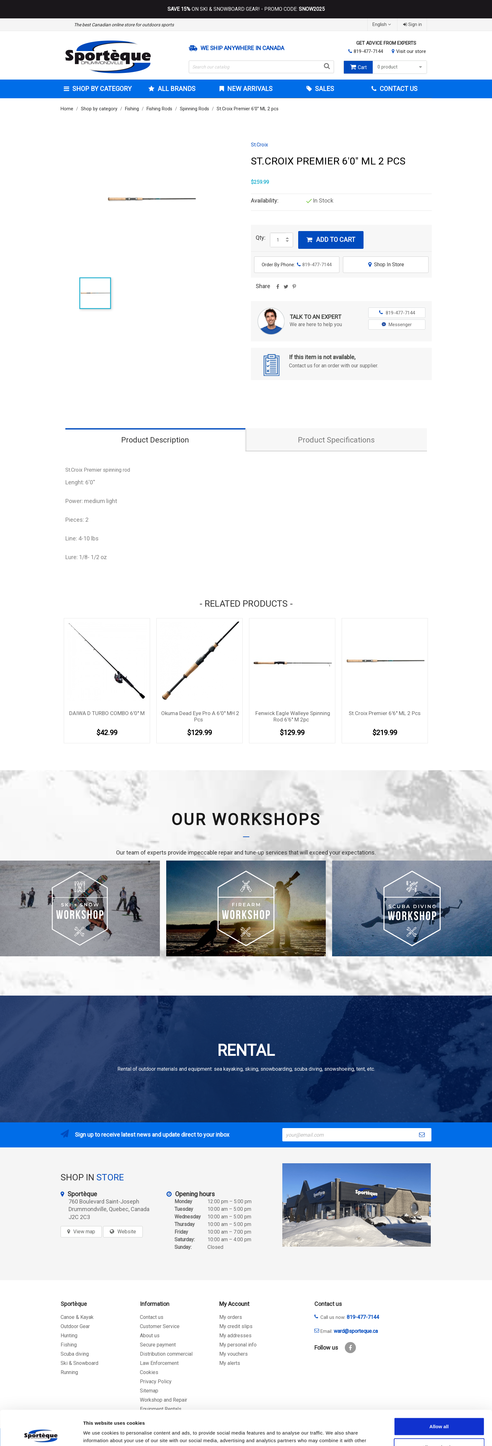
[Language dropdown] (382, 25)
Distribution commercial (166, 1354)
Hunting (69, 1336)
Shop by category (101, 89)
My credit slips (236, 1326)
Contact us (151, 1317)
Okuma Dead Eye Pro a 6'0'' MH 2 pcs (200, 716)
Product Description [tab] (155, 440)
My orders (230, 1317)
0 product (400, 67)
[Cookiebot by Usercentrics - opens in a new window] (41, 1433)
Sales (323, 89)
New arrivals (249, 89)
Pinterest (294, 289)
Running (69, 1372)
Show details (333, 1433)
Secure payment (158, 1345)
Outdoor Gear (75, 1326)
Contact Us (397, 89)
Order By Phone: (296, 265)
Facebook (350, 1347)
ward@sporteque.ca (356, 1331)
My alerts (229, 1363)
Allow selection (439, 1412)
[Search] (261, 67)
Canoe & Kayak (77, 1317)
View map (84, 1232)
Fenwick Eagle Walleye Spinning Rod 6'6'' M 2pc (292, 716)
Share (277, 289)
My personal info (238, 1345)
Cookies (149, 1372)
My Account (234, 1304)
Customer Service (160, 1326)
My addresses (235, 1336)
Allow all (439, 1391)
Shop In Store (385, 264)
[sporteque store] (356, 1205)
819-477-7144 (368, 51)
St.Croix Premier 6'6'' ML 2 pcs (385, 713)
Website (126, 1232)
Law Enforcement (159, 1363)
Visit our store (411, 51)
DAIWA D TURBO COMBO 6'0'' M (107, 713)
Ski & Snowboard (79, 1363)
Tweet (286, 289)
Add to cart (330, 239)
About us (150, 1336)
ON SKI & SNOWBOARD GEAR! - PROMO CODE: (246, 9)
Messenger (397, 324)
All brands (175, 89)
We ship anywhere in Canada (242, 48)
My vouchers (233, 1354)
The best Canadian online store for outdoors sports (124, 24)
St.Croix (259, 145)
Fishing (69, 1345)
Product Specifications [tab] (336, 440)
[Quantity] (277, 240)
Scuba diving (75, 1354)
